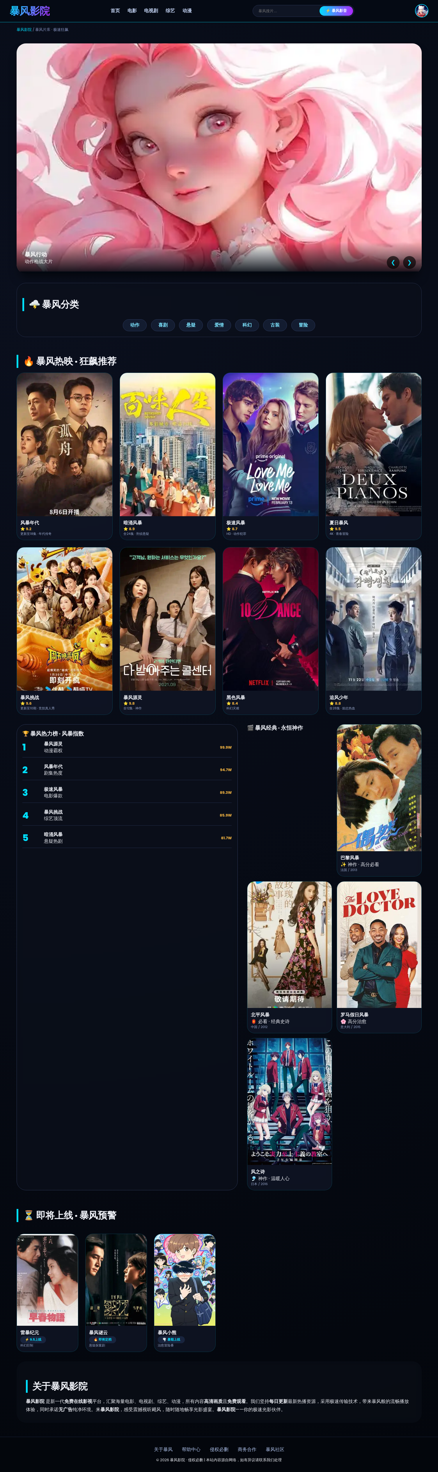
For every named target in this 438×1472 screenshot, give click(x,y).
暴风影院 (24, 29)
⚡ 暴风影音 (336, 10)
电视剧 (151, 11)
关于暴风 (163, 1449)
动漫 (187, 11)
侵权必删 (219, 1449)
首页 (115, 11)
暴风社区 (275, 1449)
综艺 (170, 11)
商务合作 (247, 1449)
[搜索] (289, 11)
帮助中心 (191, 1449)
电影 (132, 11)
